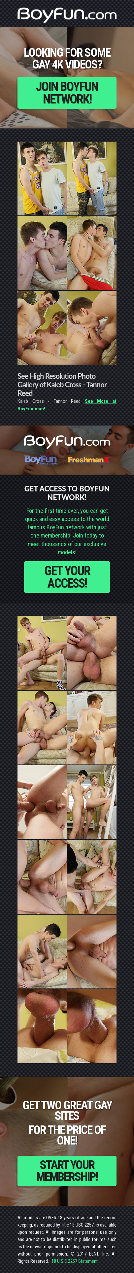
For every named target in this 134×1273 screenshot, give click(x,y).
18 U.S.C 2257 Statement (74, 1261)
